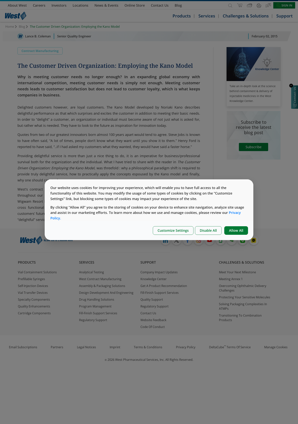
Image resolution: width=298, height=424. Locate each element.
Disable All (208, 230)
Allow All (236, 230)
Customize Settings (173, 230)
